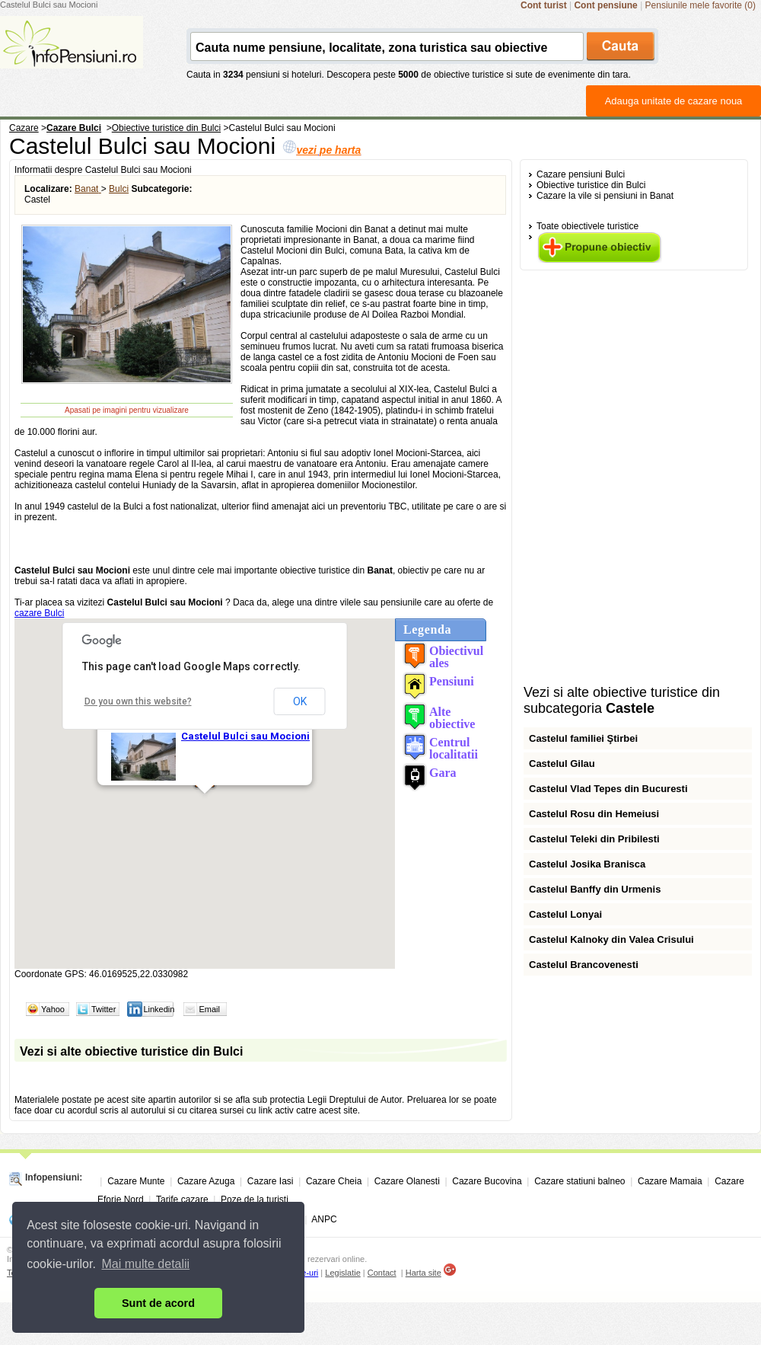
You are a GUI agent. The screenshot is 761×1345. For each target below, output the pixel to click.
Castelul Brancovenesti (583, 964)
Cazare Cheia (333, 1181)
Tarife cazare (182, 1199)
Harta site (423, 1272)
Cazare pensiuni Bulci (581, 174)
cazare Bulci (39, 613)
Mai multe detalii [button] (146, 1263)
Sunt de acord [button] (158, 1303)
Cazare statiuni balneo (579, 1181)
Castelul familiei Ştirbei (583, 738)
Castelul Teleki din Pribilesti (594, 839)
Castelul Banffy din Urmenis (595, 889)
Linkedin (158, 1009)
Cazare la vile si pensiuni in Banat (605, 195)
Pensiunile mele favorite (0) (700, 5)
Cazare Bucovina (486, 1181)
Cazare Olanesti (407, 1181)
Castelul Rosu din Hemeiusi (594, 813)
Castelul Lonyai (565, 914)
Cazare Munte (135, 1181)
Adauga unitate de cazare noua (674, 101)
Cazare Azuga (205, 1181)
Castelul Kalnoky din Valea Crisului (611, 939)
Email (209, 1009)
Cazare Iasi (270, 1181)
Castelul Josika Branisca (587, 864)
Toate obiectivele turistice (587, 226)
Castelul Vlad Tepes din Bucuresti (608, 788)
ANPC (323, 1219)
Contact (382, 1272)
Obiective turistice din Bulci (591, 185)
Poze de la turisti (254, 1199)
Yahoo (53, 1009)
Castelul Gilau (562, 763)
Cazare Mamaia (670, 1181)
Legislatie (342, 1272)
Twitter (103, 1009)
